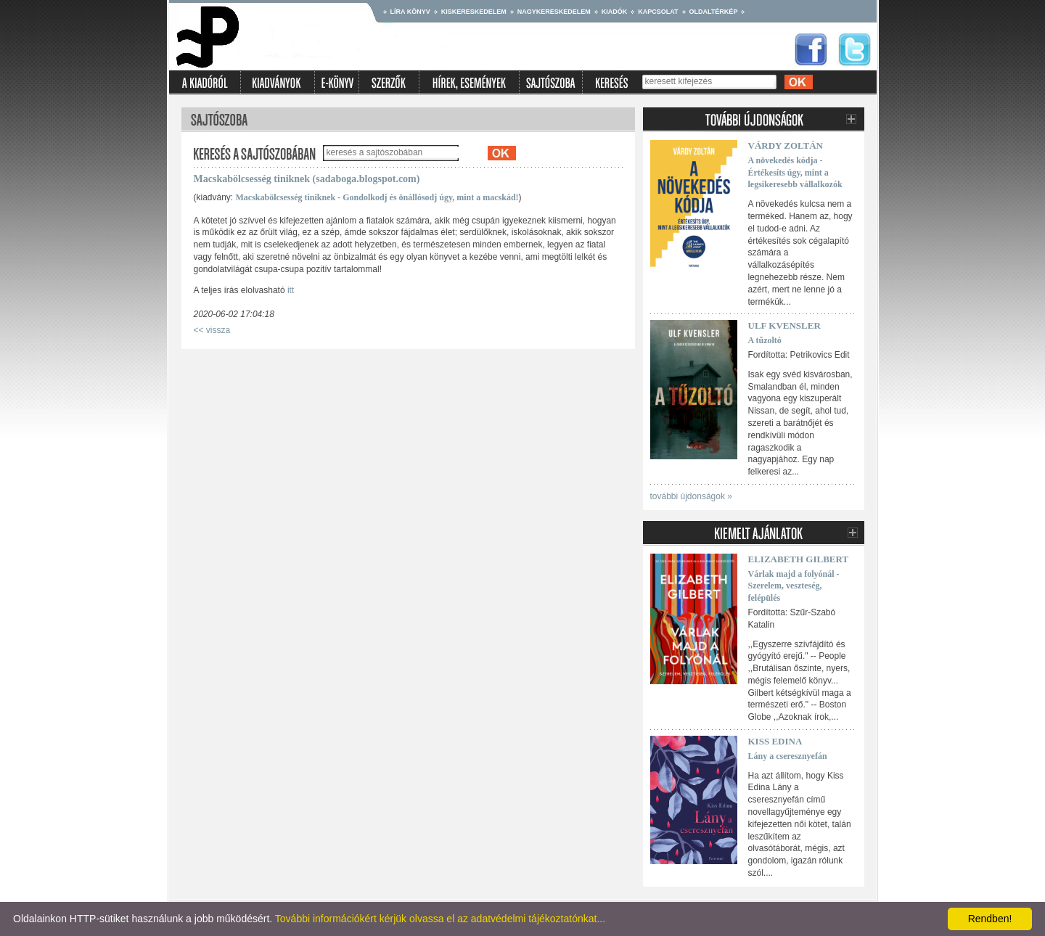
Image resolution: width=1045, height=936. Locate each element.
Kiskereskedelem (474, 11)
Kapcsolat (658, 11)
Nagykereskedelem (554, 11)
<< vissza (212, 330)
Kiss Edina (775, 741)
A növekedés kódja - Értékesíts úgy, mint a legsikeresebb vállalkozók (795, 172)
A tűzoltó (765, 340)
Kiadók (615, 11)
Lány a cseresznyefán (787, 756)
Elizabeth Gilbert (798, 559)
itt (290, 290)
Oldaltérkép (713, 11)
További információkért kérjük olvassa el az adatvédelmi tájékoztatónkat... (440, 918)
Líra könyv (410, 11)
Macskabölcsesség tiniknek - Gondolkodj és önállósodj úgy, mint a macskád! (377, 197)
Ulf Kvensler (784, 325)
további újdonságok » (691, 496)
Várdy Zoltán (785, 145)
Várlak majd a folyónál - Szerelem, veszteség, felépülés (794, 586)
